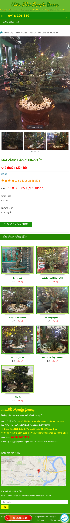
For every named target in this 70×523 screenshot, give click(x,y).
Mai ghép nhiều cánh (17, 318)
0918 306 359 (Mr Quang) (25, 188)
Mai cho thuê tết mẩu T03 (52, 278)
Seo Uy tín (52, 517)
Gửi (4, 507)
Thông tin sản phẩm (16, 224)
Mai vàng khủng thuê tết (52, 357)
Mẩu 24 (18, 397)
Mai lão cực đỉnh (17, 357)
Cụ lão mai (17, 278)
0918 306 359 (18, 15)
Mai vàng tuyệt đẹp (52, 318)
